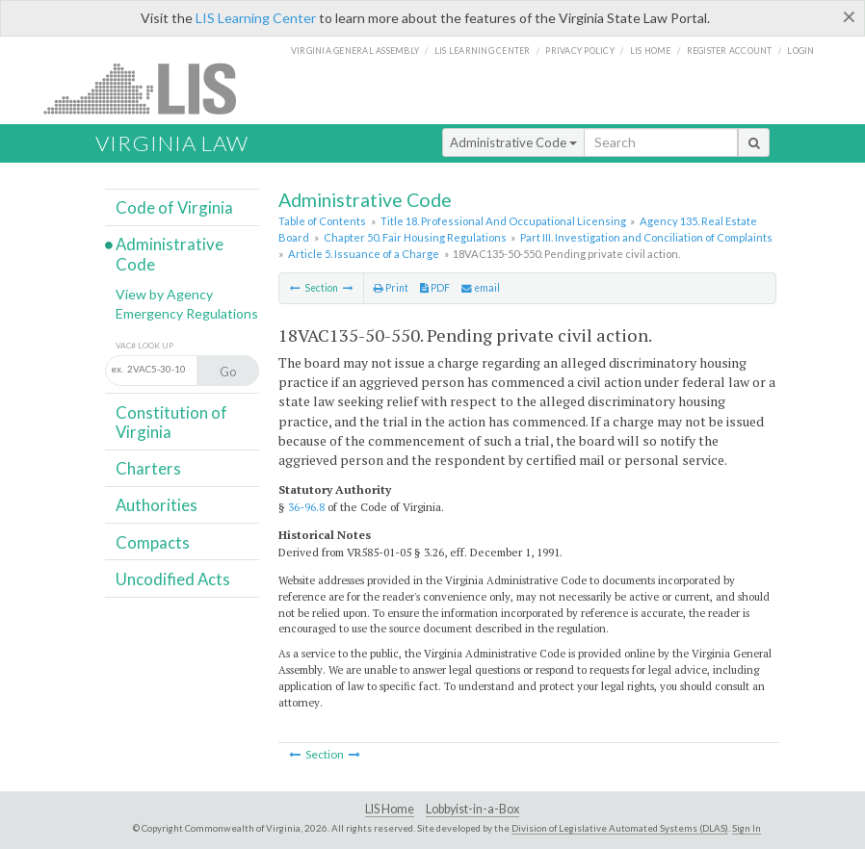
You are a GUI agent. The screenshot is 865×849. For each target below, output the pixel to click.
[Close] (849, 16)
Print (391, 288)
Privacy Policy (580, 50)
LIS (150, 88)
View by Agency (164, 294)
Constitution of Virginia (171, 422)
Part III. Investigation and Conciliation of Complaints (646, 237)
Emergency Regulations (187, 313)
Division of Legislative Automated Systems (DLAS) (619, 828)
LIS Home (389, 809)
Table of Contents (322, 221)
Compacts (153, 542)
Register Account (730, 50)
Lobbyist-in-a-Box (472, 809)
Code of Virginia (174, 207)
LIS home (650, 50)
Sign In (746, 828)
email (480, 288)
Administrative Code (513, 142)
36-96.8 (306, 507)
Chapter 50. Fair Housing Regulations (415, 237)
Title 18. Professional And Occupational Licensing (503, 221)
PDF (435, 288)
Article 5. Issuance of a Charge (363, 253)
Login (800, 50)
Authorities (156, 505)
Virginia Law (172, 143)
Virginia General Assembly (355, 50)
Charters (148, 468)
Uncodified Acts (173, 579)
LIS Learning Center (256, 18)
